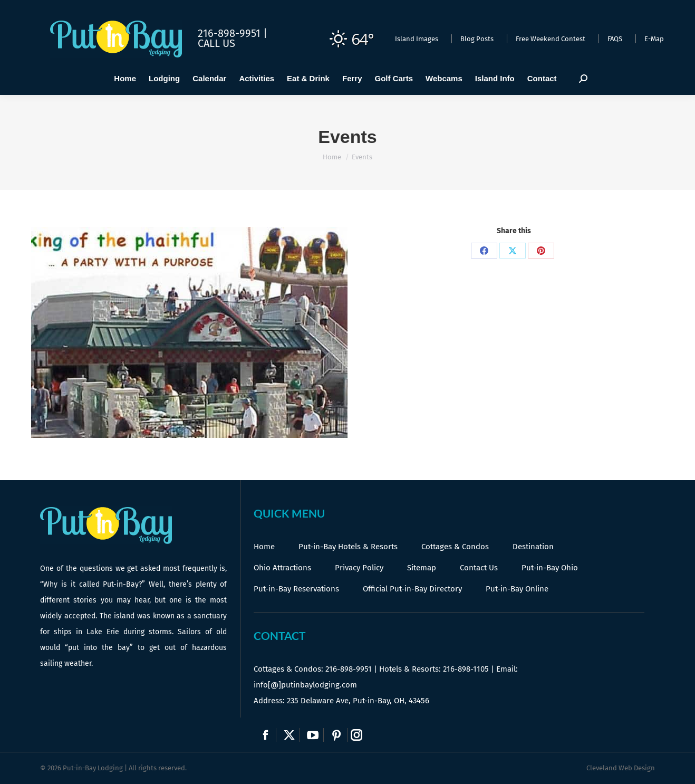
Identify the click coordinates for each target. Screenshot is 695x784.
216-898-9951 (348, 669)
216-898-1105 (466, 669)
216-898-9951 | (232, 33)
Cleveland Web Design (620, 768)
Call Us (216, 43)
